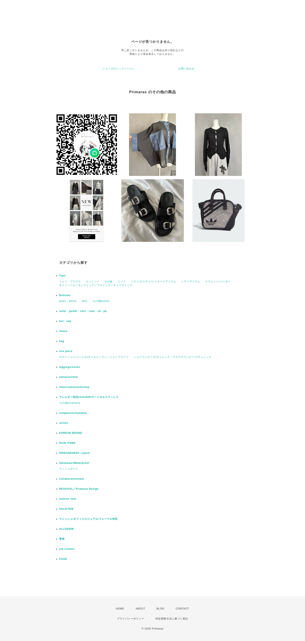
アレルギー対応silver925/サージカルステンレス (89, 397)
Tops (62, 275)
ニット (122, 281)
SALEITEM (66, 508)
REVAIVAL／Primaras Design (79, 488)
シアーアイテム (190, 281)
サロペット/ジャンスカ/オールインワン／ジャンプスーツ (94, 357)
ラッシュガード (68, 468)
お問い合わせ (186, 68)
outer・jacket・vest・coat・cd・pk (83, 311)
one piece (66, 351)
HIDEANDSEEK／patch (74, 453)
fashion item (68, 498)
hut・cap (65, 321)
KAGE (63, 559)
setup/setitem (68, 377)
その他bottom (101, 301)
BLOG (160, 608)
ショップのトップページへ (118, 68)
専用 (62, 539)
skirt (84, 301)
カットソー (92, 281)
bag (61, 341)
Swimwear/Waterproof (74, 463)
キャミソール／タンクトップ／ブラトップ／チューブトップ (95, 285)
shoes (63, 331)
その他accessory (69, 402)
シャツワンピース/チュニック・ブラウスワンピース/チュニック (173, 357)
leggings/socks (69, 367)
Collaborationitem (71, 478)
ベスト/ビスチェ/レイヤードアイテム (153, 281)
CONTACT (182, 608)
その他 (108, 281)
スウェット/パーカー (217, 281)
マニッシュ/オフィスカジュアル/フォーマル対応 (88, 518)
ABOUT (140, 608)
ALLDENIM (66, 528)
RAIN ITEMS (67, 443)
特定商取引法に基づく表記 (172, 618)
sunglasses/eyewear (73, 412)
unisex (63, 422)
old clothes (67, 549)
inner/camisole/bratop (74, 387)
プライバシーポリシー (130, 618)
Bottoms (65, 295)
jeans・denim (68, 301)
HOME (120, 608)
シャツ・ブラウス (70, 281)
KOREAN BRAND (70, 433)
